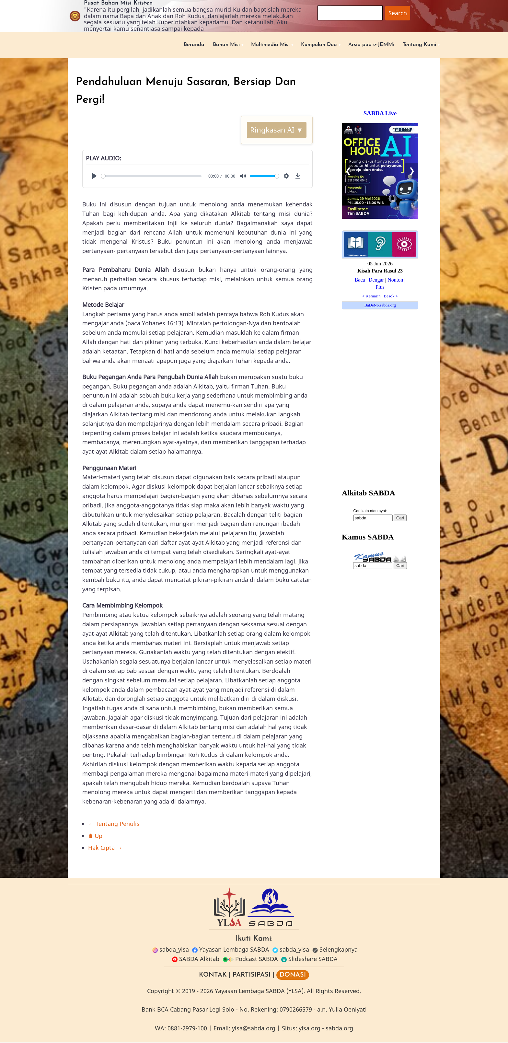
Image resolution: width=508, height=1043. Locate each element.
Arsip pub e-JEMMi (363, 45)
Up (95, 836)
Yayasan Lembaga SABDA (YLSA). (260, 992)
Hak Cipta (105, 848)
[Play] (94, 177)
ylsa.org (309, 1029)
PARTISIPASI (252, 976)
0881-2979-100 (187, 1029)
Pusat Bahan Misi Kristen (118, 3)
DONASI (293, 976)
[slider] (151, 177)
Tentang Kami (417, 45)
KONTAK (213, 976)
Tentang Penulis (114, 825)
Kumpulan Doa (305, 45)
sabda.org (339, 1029)
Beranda (167, 45)
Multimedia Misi (251, 45)
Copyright (160, 992)
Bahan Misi (202, 45)
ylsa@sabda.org (253, 1029)
